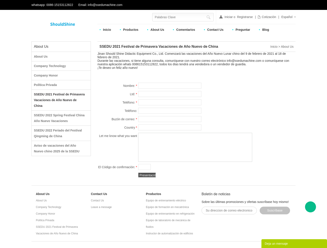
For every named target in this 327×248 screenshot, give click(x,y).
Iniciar (228, 17)
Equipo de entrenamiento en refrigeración (170, 213)
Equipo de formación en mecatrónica (167, 207)
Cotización (269, 17)
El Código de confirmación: (117, 167)
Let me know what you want (118, 136)
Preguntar (243, 29)
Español (286, 17)
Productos (130, 29)
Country (130, 127)
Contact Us (215, 29)
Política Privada (45, 85)
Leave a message (101, 207)
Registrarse (245, 17)
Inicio (107, 29)
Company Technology (50, 66)
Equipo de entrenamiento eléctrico (166, 200)
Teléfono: (130, 102)
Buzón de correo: (124, 119)
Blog (265, 29)
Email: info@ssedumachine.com (100, 5)
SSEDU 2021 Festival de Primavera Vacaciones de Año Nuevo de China (59, 100)
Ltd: (133, 94)
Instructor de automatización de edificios (169, 233)
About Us (157, 29)
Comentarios (185, 29)
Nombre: (130, 86)
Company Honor (46, 75)
